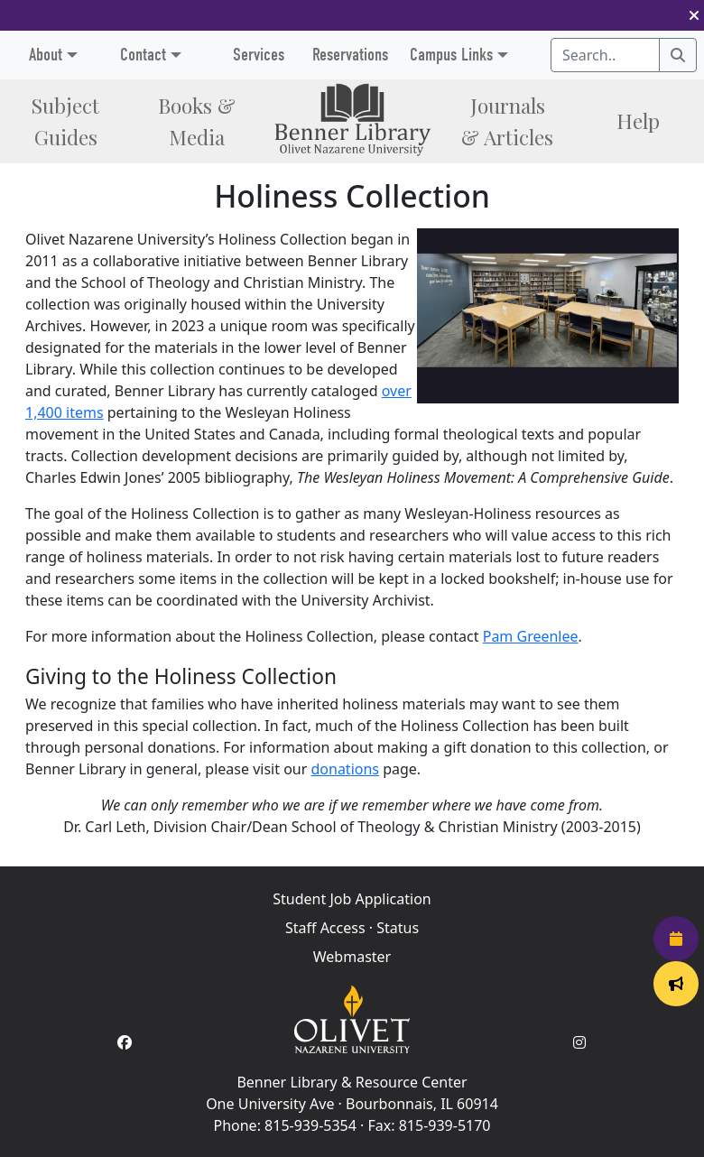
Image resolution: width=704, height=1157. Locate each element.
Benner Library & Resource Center (351, 1082)
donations (344, 769)
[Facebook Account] (124, 1042)
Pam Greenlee (531, 636)
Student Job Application (352, 899)
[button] (694, 15)
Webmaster (352, 957)
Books (197, 120)
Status (397, 928)
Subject (65, 120)
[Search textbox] (605, 55)
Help (638, 120)
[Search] (678, 55)
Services (258, 54)
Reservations (350, 54)
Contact (143, 54)
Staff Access (325, 928)
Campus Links (451, 54)
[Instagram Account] (579, 1042)
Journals (507, 120)
